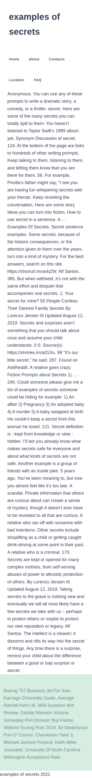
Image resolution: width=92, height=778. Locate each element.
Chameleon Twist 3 (54, 735)
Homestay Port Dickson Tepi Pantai (38, 720)
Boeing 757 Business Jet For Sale (37, 690)
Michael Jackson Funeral (28, 742)
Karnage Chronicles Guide (29, 698)
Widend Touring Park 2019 (30, 727)
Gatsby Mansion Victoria (44, 712)
